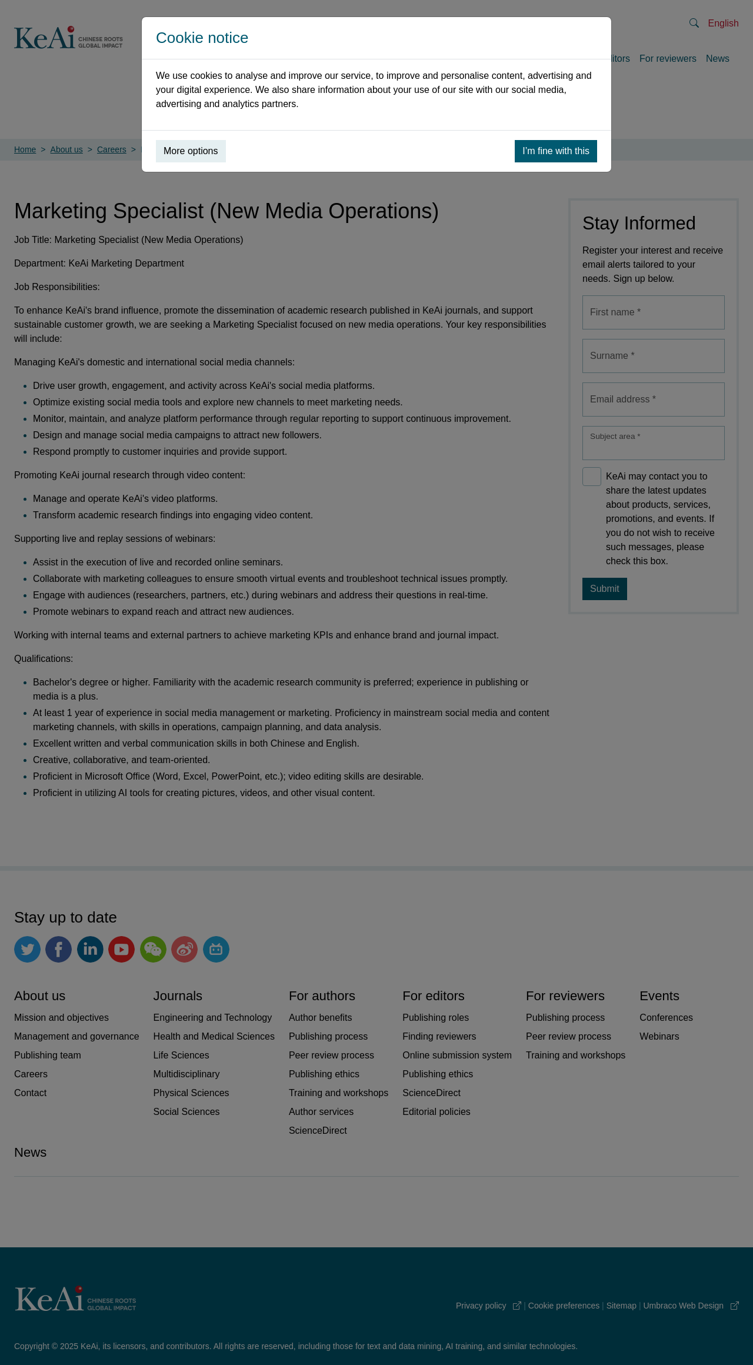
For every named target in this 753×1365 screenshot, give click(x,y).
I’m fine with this (555, 151)
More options (191, 151)
